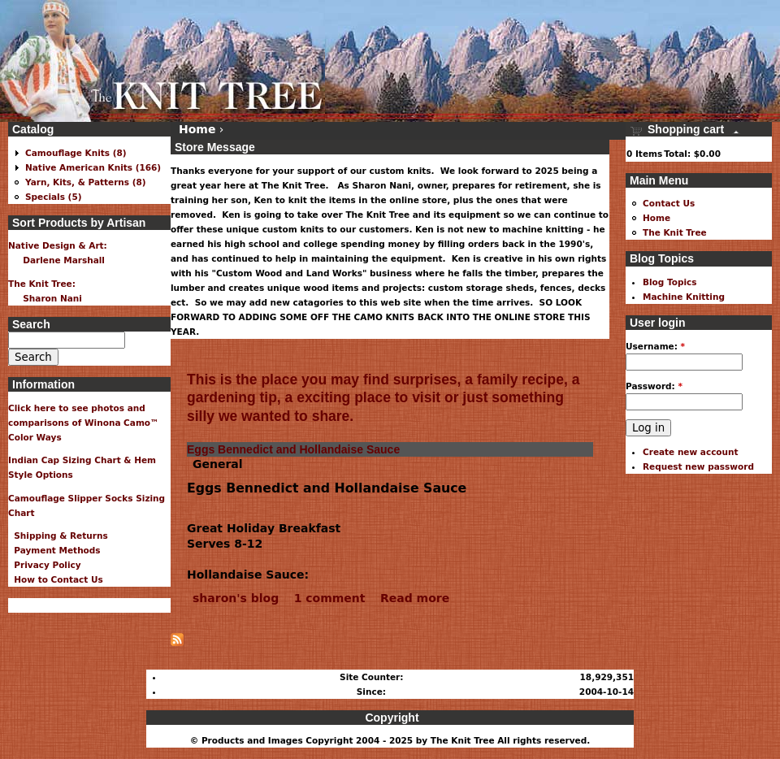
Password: (654, 386)
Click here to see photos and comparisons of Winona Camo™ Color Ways (83, 422)
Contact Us (669, 203)
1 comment (330, 598)
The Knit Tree (675, 232)
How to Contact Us (55, 579)
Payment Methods (54, 550)
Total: (677, 153)
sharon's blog (236, 598)
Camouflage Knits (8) (76, 153)
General (218, 464)
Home (197, 129)
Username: (655, 346)
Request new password (698, 466)
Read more (414, 598)
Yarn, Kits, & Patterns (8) (85, 182)
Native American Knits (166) (93, 167)
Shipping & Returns (58, 535)
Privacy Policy (44, 565)
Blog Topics (670, 282)
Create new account (691, 452)
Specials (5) (53, 197)
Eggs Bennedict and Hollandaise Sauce (293, 449)
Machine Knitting (684, 296)
